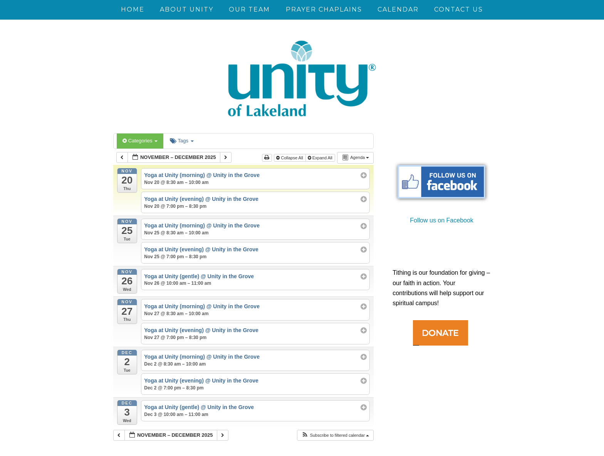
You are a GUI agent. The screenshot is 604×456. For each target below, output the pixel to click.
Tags (181, 141)
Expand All (321, 157)
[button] (335, 435)
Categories (140, 141)
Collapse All (290, 157)
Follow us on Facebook (441, 220)
